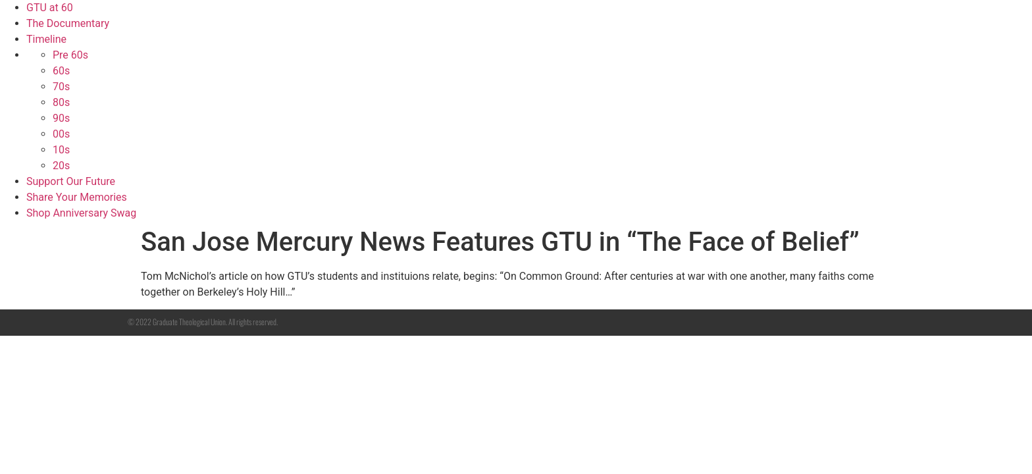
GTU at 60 (49, 7)
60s (61, 71)
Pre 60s (70, 55)
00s (61, 134)
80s (61, 102)
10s (61, 150)
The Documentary (67, 23)
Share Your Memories (76, 197)
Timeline (46, 39)
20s (61, 165)
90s (61, 118)
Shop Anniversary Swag (81, 213)
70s (61, 86)
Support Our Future (70, 181)
